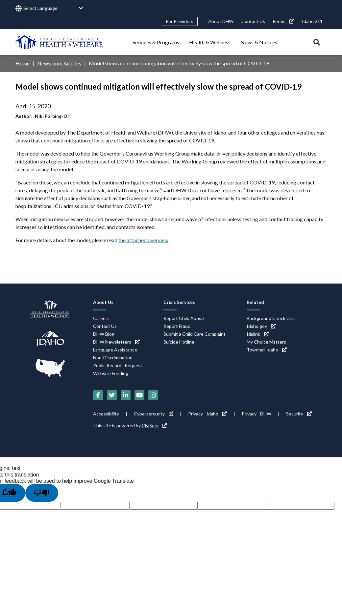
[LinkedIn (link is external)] (126, 395)
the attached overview (143, 240)
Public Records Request (117, 365)
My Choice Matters (266, 342)
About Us (103, 302)
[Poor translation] (41, 493)
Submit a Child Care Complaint (194, 334)
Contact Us (253, 21)
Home (22, 63)
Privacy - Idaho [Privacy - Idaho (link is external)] (207, 413)
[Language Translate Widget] (53, 8)
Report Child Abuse (183, 318)
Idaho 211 (312, 21)
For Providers (179, 21)
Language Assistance (115, 349)
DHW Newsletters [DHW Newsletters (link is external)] (116, 342)
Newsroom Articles (59, 63)
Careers (101, 318)
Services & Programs (156, 42)
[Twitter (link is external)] (112, 395)
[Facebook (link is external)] (98, 395)
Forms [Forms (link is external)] (283, 21)
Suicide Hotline (178, 342)
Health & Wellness (210, 42)
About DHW (220, 21)
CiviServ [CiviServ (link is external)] (154, 425)
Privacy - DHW (256, 413)
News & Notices (258, 42)
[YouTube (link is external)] (139, 395)
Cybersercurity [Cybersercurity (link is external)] (153, 413)
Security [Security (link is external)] (299, 413)
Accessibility (106, 413)
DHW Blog (103, 334)
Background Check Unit (271, 318)
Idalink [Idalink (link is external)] (258, 334)
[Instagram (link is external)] (153, 395)
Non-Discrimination (113, 357)
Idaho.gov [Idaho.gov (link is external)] (261, 326)
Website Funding (110, 373)
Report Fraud (176, 326)
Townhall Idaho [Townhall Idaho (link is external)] (267, 349)
